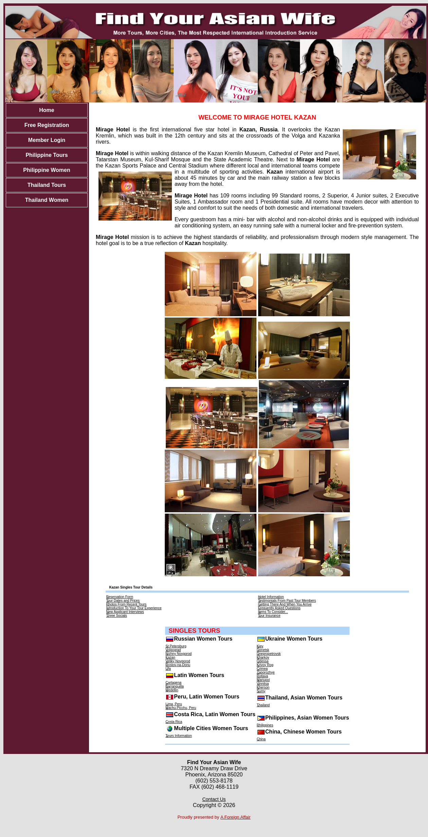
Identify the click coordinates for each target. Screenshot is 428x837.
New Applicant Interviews (125, 612)
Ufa (168, 669)
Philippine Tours (46, 155)
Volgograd (173, 650)
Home (46, 110)
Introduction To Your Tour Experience (134, 608)
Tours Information (178, 736)
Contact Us (214, 799)
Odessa (262, 661)
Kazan (170, 657)
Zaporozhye (266, 672)
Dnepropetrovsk (269, 654)
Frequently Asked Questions (279, 608)
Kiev (260, 646)
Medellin (171, 690)
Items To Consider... (273, 612)
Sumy (261, 691)
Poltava (262, 676)
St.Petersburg (175, 646)
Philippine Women (46, 170)
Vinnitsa (263, 684)
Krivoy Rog (265, 665)
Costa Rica (173, 722)
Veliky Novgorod (177, 661)
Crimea (262, 669)
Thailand (263, 705)
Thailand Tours (47, 185)
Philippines (265, 725)
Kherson (263, 687)
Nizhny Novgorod (178, 654)
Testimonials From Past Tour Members (287, 600)
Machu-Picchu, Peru (180, 708)
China (261, 739)
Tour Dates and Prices (123, 600)
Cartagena (173, 683)
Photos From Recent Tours (126, 604)
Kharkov (263, 657)
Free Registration (46, 125)
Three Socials (116, 615)
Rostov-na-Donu (177, 665)
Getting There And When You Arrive (285, 604)
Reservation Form (119, 597)
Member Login (46, 140)
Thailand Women (47, 200)
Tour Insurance (269, 615)
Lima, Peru (173, 704)
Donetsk (263, 650)
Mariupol (263, 680)
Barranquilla (174, 686)
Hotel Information (271, 597)
